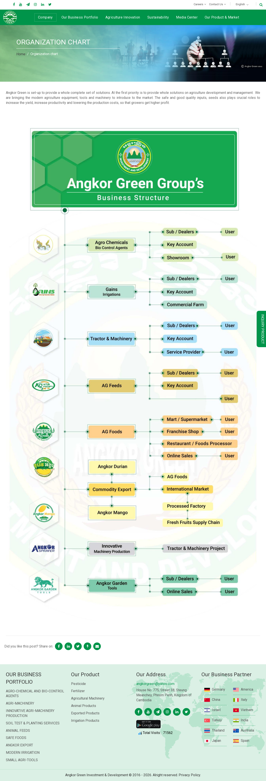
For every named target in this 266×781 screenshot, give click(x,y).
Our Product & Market (222, 17)
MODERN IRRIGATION (23, 761)
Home (20, 54)
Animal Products (83, 716)
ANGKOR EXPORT (19, 754)
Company (45, 17)
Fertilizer (78, 702)
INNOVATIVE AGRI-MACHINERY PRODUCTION (30, 721)
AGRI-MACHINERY (20, 712)
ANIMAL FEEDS (18, 739)
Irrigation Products (85, 731)
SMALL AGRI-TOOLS (22, 768)
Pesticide (78, 694)
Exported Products (85, 724)
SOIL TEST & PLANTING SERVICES (33, 732)
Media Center (187, 17)
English (240, 4)
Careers (198, 4)
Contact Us (216, 4)
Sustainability (158, 17)
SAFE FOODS (16, 746)
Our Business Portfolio (79, 17)
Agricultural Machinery (88, 709)
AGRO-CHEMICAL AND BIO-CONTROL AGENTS (35, 702)
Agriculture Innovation (122, 17)
